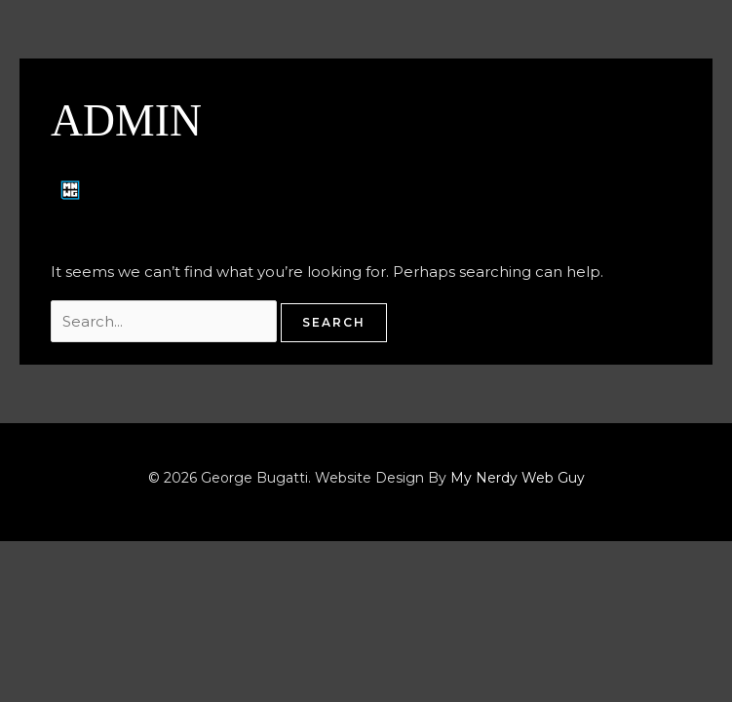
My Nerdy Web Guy (517, 478)
